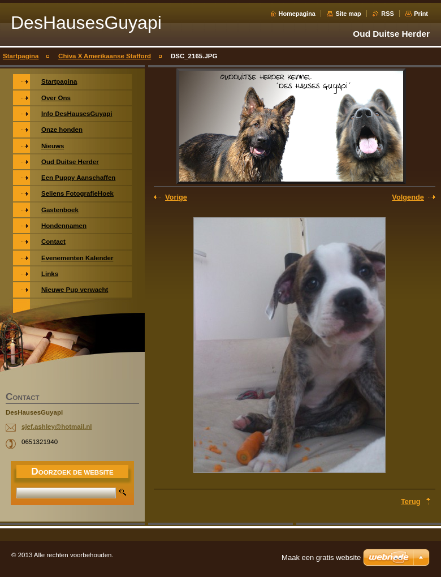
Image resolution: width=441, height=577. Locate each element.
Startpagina (20, 56)
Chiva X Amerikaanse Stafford (104, 56)
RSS (387, 13)
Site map (348, 13)
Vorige (176, 197)
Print (421, 13)
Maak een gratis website (321, 557)
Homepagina (297, 13)
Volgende (408, 197)
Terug (411, 501)
